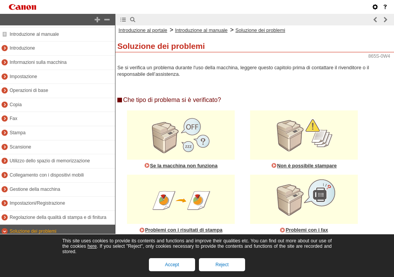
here (92, 246)
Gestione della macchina (35, 189)
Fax (13, 118)
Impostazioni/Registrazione (37, 203)
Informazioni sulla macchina (38, 62)
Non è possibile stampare (307, 166)
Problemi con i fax (306, 230)
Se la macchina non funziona (184, 166)
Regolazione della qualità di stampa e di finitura (58, 217)
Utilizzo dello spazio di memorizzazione (50, 161)
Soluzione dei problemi (33, 231)
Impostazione (23, 76)
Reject (222, 264)
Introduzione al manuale (34, 34)
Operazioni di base (29, 90)
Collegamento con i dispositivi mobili (47, 175)
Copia (16, 104)
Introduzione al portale (143, 30)
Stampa (17, 132)
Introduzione (22, 48)
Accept (172, 264)
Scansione (20, 147)
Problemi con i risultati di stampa (183, 230)
